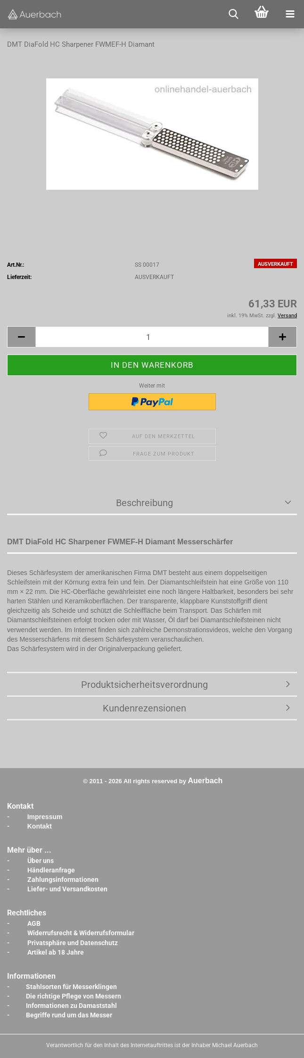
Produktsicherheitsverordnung (144, 684)
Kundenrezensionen (144, 708)
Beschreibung (144, 502)
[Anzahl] (152, 336)
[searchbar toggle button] (233, 14)
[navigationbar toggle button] (290, 14)
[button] (21, 336)
